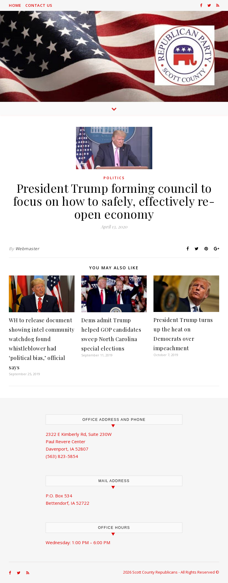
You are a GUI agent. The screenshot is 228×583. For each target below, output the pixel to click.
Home (15, 5)
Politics (114, 177)
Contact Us (38, 5)
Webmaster (27, 248)
